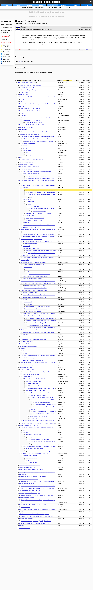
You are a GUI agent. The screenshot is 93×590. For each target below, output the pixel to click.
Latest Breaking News (7, 45)
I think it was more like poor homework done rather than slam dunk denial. (39, 136)
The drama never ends (24, 528)
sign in (20, 61)
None (67, 80)
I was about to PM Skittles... (26, 127)
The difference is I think (31, 458)
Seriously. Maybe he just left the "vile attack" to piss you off (47, 411)
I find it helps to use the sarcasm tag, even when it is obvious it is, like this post (38, 472)
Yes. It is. (30, 437)
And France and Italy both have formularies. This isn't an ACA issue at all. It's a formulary (43, 481)
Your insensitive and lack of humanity (28, 479)
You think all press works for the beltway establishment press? (39, 225)
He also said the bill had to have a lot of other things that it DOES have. (51, 406)
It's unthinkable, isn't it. (28, 376)
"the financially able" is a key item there (35, 448)
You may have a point (26, 169)
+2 (21, 101)
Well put (25, 148)
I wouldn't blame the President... (29, 143)
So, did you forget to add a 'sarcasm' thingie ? (30, 85)
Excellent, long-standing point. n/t (31, 292)
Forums (52, 5)
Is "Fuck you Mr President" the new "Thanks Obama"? (32, 110)
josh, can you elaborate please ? (32, 173)
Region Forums (6, 59)
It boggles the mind (24, 94)
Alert (36, 49)
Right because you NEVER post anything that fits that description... (37, 495)
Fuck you (21, 106)
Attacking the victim (29, 215)
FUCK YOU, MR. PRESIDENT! (55, 7)
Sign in (86, 5)
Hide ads (63, 5)
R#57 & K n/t (22, 474)
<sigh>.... (26, 432)
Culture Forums (6, 56)
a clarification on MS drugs (27, 357)
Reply (86, 49)
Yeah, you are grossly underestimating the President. (34, 131)
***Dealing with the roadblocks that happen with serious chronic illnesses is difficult (39, 488)
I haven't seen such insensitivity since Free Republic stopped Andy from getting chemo (40, 180)
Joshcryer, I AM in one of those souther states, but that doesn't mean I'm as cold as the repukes (51, 194)
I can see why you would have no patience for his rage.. (43, 327)
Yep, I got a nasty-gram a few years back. (38, 323)
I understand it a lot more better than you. (39, 274)
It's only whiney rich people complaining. (29, 166)
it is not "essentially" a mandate (33, 434)
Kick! (20, 157)
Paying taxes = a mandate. (31, 455)
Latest (18, 5)
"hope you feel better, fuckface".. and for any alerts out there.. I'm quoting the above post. (43, 500)
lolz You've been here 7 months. (34, 311)
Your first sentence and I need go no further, (45, 404)
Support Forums (6, 61)
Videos (41, 5)
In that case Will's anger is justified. (37, 395)
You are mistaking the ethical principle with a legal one (37, 378)
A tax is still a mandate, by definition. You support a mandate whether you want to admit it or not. (52, 451)
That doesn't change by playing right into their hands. (44, 208)
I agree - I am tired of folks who (28, 183)
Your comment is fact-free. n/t (31, 243)
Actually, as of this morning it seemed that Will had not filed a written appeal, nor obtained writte (48, 141)
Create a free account (5, 36)
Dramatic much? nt (24, 344)
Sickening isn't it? (25, 260)
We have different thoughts (39, 211)
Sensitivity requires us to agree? (29, 330)
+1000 (22, 113)
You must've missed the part (35, 220)
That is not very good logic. (27, 369)
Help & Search (6, 63)
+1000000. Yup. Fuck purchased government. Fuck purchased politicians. (39, 486)
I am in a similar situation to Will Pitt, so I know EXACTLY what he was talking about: (43, 313)
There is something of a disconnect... (28, 346)
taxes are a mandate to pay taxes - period (39, 439)
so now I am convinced (38, 444)
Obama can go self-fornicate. (26, 518)
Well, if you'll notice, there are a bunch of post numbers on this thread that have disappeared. (45, 295)
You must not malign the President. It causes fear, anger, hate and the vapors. (40, 229)
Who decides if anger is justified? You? (35, 390)
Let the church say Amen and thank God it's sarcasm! (32, 476)
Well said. (25, 299)
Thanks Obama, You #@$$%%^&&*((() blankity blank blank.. (36, 521)
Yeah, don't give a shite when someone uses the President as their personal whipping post (43, 423)
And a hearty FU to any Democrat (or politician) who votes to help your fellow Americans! (41, 509)
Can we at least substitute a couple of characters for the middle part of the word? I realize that (42, 96)
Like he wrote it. (23, 129)
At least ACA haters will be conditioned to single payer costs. (37, 171)
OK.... (29, 204)
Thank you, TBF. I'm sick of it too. (31, 227)
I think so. (23, 115)
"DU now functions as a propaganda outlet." (33, 264)
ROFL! (22, 511)
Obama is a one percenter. (25, 367)
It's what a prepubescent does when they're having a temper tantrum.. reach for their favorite (45, 257)
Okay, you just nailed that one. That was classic (36, 276)
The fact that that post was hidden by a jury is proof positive (41, 250)
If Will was (26, 222)
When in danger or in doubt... (26, 164)
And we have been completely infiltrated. (33, 278)
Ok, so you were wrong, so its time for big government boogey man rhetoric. (49, 441)
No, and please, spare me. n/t (31, 248)
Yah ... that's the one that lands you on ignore (35, 309)
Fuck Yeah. (22, 525)
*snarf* (26, 187)
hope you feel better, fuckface (26, 497)
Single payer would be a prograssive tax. (36, 176)
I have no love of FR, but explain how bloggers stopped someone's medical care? (40, 281)
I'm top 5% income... (29, 199)
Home (6, 5)
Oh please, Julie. (28, 302)
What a (23, 348)
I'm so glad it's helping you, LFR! (34, 122)
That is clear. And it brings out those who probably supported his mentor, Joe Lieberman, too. (46, 236)
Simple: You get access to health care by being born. (35, 453)
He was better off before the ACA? (32, 316)
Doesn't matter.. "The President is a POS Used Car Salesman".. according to (39, 516)
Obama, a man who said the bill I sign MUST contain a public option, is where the (52, 399)
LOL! (27, 269)
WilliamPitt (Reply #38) (86, 27)
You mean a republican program (37, 385)
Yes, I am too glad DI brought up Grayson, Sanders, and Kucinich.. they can (41, 89)
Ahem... (25, 350)
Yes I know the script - (34, 206)
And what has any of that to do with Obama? (42, 397)
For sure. (30, 460)
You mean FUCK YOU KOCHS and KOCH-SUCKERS (31, 124)
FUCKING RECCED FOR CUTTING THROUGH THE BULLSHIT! (34, 504)
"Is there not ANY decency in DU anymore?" (31, 239)
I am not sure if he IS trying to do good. (28, 425)
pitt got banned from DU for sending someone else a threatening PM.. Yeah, (44, 320)
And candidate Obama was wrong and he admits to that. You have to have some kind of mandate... (48, 446)
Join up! (75, 5)
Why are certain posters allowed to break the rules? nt (34, 290)
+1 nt (22, 99)
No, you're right (33, 462)
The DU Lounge (6, 51)
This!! (27, 152)
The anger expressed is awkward (27, 162)
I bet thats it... (24, 92)
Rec (20, 49)
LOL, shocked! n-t (25, 507)
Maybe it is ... (26, 334)
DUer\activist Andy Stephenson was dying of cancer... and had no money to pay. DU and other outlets (48, 283)
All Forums (5, 53)
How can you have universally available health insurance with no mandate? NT (40, 427)
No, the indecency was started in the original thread (33, 297)
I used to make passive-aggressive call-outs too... (31, 469)
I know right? (34, 418)
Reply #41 (68, 7)
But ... (29, 155)
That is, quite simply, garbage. (33, 381)
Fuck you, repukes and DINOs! (26, 483)
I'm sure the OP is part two (27, 87)
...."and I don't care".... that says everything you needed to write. (41, 318)
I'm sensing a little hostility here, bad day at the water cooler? (34, 523)
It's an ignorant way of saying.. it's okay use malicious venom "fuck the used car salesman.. (46, 234)
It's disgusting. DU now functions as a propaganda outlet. (35, 262)
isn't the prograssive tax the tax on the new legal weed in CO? (43, 178)
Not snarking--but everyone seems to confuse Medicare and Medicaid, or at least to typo (49, 192)
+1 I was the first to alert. (27, 341)
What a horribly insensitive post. (27, 467)
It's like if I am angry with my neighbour (39, 416)
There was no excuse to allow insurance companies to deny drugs (39, 241)
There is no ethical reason (34, 383)
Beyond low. (29, 304)
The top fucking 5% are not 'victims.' (35, 218)
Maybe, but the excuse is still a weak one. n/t (45, 413)
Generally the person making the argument (38, 392)
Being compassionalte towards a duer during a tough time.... (38, 371)
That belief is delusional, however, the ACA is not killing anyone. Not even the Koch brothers (43, 355)
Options (69, 49)
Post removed (26, 246)
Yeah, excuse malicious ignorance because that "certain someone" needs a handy (41, 362)
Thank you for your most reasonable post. (33, 360)
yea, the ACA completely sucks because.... (29, 465)
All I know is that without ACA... (32, 120)
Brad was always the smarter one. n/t (30, 108)
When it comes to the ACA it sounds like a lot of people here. (34, 514)
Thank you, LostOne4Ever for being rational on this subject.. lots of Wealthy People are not (45, 420)
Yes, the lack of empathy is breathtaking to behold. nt (34, 339)
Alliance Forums (6, 58)
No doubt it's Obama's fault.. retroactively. (39, 325)
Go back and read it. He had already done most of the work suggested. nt (41, 138)
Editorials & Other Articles (6, 47)
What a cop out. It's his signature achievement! (34, 255)
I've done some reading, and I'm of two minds (35, 288)
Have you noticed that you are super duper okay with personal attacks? (45, 253)
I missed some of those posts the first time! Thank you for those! (43, 388)
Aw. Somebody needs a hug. (26, 364)
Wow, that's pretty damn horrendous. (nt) (34, 285)
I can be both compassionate (31, 374)
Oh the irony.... (28, 267)
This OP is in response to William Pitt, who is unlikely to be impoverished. (40, 185)
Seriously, (33, 409)
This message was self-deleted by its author (32, 159)
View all (45, 23)
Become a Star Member (6, 42)
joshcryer (23, 27)
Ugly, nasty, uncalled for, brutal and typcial (29, 493)
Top (29, 49)
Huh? (30, 197)
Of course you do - (30, 201)
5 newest (77, 80)
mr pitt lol (25, 145)
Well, (25, 353)
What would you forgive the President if (29, 134)
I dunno (24, 430)
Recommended (87, 80)
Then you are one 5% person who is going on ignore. (39, 213)
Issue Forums (6, 54)
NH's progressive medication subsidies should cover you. (40, 190)
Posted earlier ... (28, 150)
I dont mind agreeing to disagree (42, 402)
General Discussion (40, 7)
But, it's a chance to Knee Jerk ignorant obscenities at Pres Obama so (40, 117)
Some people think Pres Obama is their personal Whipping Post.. (38, 332)
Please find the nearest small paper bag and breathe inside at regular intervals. (38, 103)
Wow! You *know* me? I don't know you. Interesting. (39, 306)
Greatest (29, 5)
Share (78, 49)
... (23, 502)
